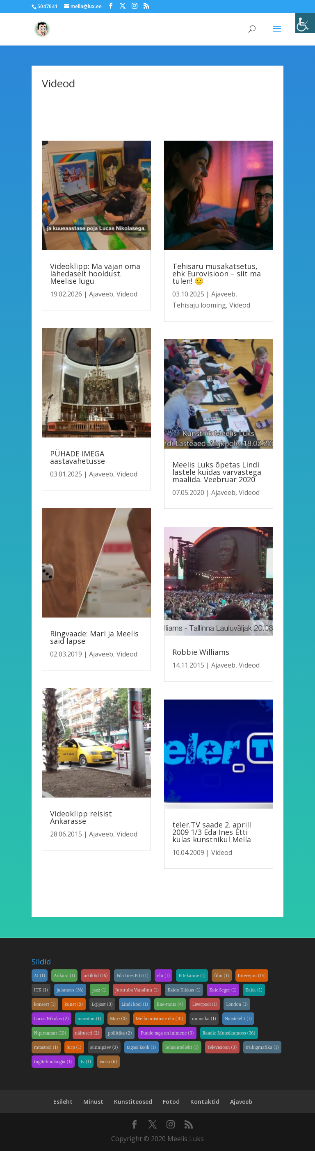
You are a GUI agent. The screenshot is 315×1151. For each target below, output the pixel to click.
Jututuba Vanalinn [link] (137, 990)
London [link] (237, 1004)
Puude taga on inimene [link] (167, 1033)
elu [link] (163, 975)
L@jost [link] (102, 1004)
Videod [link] (126, 294)
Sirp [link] (74, 1047)
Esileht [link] (63, 1101)
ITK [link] (41, 990)
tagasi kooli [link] (141, 1047)
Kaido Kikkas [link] (184, 990)
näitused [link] (87, 1033)
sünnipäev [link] (104, 1047)
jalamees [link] (70, 990)
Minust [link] (93, 1101)
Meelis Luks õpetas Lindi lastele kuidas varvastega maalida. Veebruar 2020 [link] (216, 472)
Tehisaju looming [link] (199, 305)
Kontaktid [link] (204, 1101)
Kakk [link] (253, 990)
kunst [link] (73, 1004)
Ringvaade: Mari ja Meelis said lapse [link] (94, 637)
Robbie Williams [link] (200, 652)
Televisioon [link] (222, 1047)
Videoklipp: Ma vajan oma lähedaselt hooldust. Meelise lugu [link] (95, 273)
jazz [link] (99, 990)
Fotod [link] (171, 1101)
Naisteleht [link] (238, 1018)
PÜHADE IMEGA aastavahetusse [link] (77, 457)
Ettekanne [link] (191, 975)
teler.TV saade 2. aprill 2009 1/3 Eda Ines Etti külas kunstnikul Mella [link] (211, 832)
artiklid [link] (96, 975)
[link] (305, 23)
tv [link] (86, 1061)
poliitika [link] (120, 1033)
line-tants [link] (170, 1004)
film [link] (221, 975)
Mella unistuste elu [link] (159, 1018)
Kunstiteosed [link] (133, 1101)
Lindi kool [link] (134, 1004)
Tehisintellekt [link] (182, 1047)
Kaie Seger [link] (223, 990)
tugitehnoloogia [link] (53, 1061)
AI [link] (39, 975)
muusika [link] (204, 1018)
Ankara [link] (64, 975)
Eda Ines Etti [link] (132, 975)
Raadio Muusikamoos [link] (229, 1033)
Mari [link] (118, 1018)
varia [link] (108, 1061)
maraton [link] (89, 1018)
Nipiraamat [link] (50, 1033)
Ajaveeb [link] (101, 294)
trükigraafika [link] (262, 1047)
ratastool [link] (46, 1047)
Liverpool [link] (204, 1004)
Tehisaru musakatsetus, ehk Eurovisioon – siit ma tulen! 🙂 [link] (216, 273)
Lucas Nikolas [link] (51, 1018)
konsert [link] (45, 1004)
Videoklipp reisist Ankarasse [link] (81, 817)
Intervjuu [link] (252, 975)
